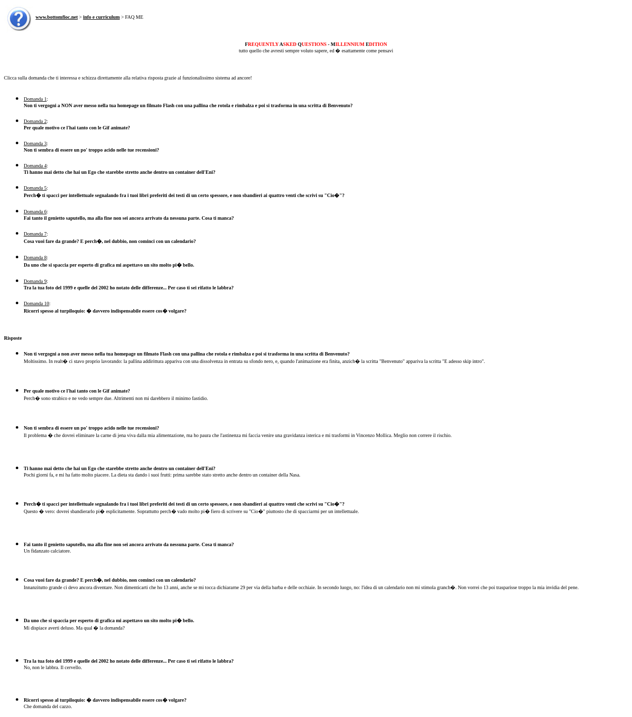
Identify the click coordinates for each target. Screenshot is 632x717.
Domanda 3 (35, 143)
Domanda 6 (35, 211)
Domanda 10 (36, 303)
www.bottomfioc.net (57, 17)
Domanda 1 (35, 99)
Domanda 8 (35, 257)
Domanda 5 (35, 188)
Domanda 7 (35, 234)
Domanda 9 (35, 281)
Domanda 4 (35, 165)
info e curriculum (101, 17)
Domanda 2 (35, 121)
